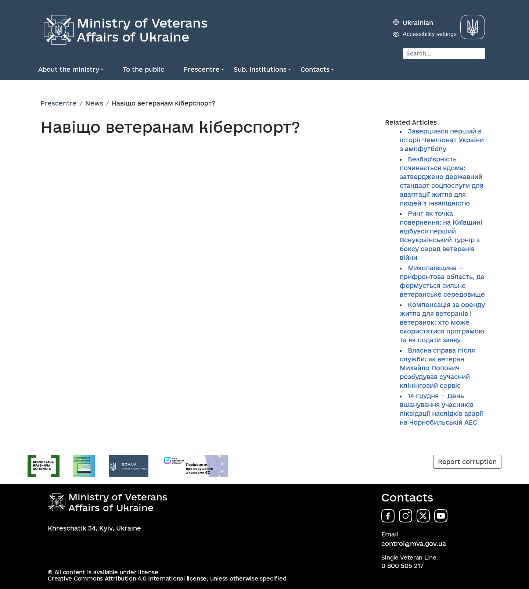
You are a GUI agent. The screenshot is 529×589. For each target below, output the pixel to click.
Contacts (315, 69)
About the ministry (68, 69)
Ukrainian (418, 22)
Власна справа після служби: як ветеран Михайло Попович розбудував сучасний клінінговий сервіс (437, 368)
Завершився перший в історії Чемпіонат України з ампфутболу (442, 140)
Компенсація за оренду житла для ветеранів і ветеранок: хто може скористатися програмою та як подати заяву (442, 322)
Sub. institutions (260, 69)
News (94, 103)
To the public (143, 69)
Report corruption (467, 461)
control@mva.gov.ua (413, 543)
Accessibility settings (430, 34)
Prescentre (201, 69)
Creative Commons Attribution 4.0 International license (127, 578)
